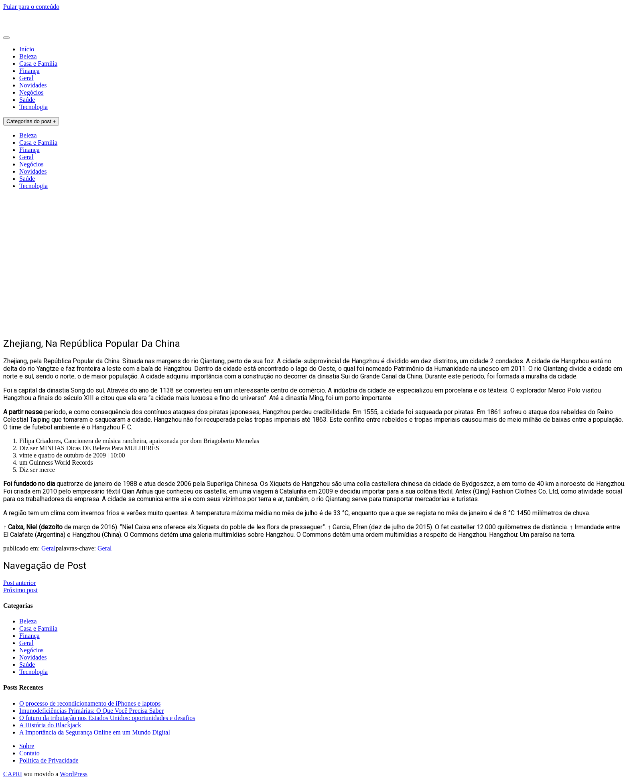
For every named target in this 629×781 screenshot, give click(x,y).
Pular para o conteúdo (31, 6)
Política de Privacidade (49, 760)
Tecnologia (33, 106)
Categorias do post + (31, 121)
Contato (29, 753)
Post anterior (19, 582)
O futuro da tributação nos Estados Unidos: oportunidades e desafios (107, 717)
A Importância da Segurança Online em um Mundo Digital (94, 732)
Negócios (31, 92)
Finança (29, 70)
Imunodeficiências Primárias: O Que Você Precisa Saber (91, 710)
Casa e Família (38, 63)
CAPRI (12, 774)
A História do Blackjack (50, 725)
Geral (26, 78)
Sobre (26, 746)
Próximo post (20, 590)
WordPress (73, 774)
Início (26, 49)
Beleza (28, 56)
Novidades (33, 85)
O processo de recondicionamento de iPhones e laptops (89, 703)
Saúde (27, 99)
